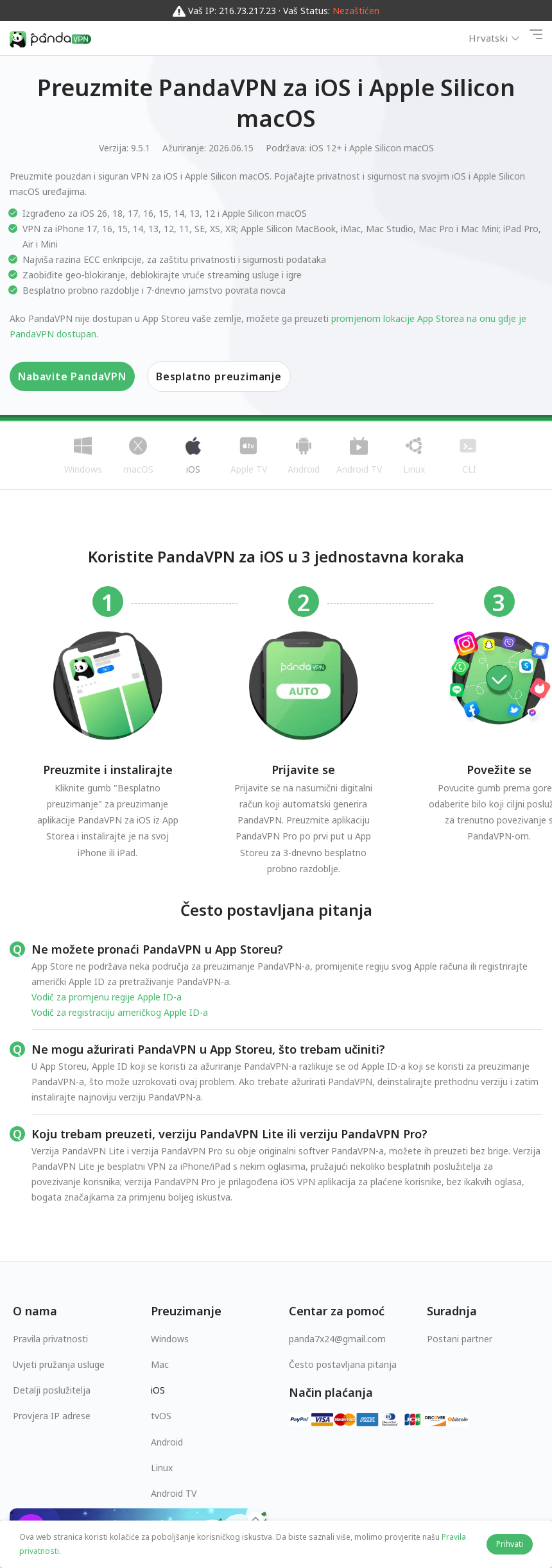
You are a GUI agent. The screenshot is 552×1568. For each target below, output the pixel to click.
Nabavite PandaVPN (72, 376)
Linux (162, 1468)
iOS (158, 1390)
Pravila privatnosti (50, 1339)
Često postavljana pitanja (343, 1364)
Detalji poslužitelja (52, 1390)
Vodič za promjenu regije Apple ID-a (106, 997)
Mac (160, 1364)
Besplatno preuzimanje (219, 376)
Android (167, 1442)
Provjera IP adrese (52, 1416)
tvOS (161, 1416)
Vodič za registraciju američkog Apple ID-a (119, 1012)
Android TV (173, 1493)
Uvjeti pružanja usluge (59, 1364)
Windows (170, 1339)
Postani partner (459, 1339)
